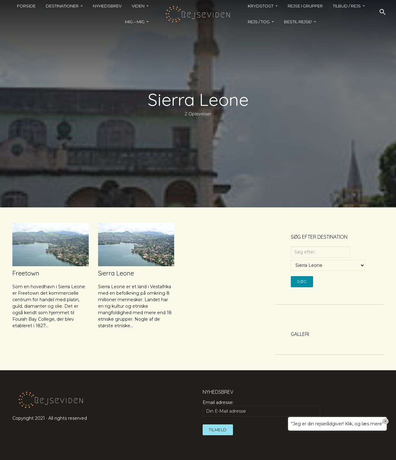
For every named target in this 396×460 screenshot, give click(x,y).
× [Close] (385, 421)
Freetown (25, 273)
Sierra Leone (116, 273)
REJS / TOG (259, 21)
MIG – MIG (134, 21)
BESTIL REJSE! (298, 21)
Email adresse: (261, 408)
